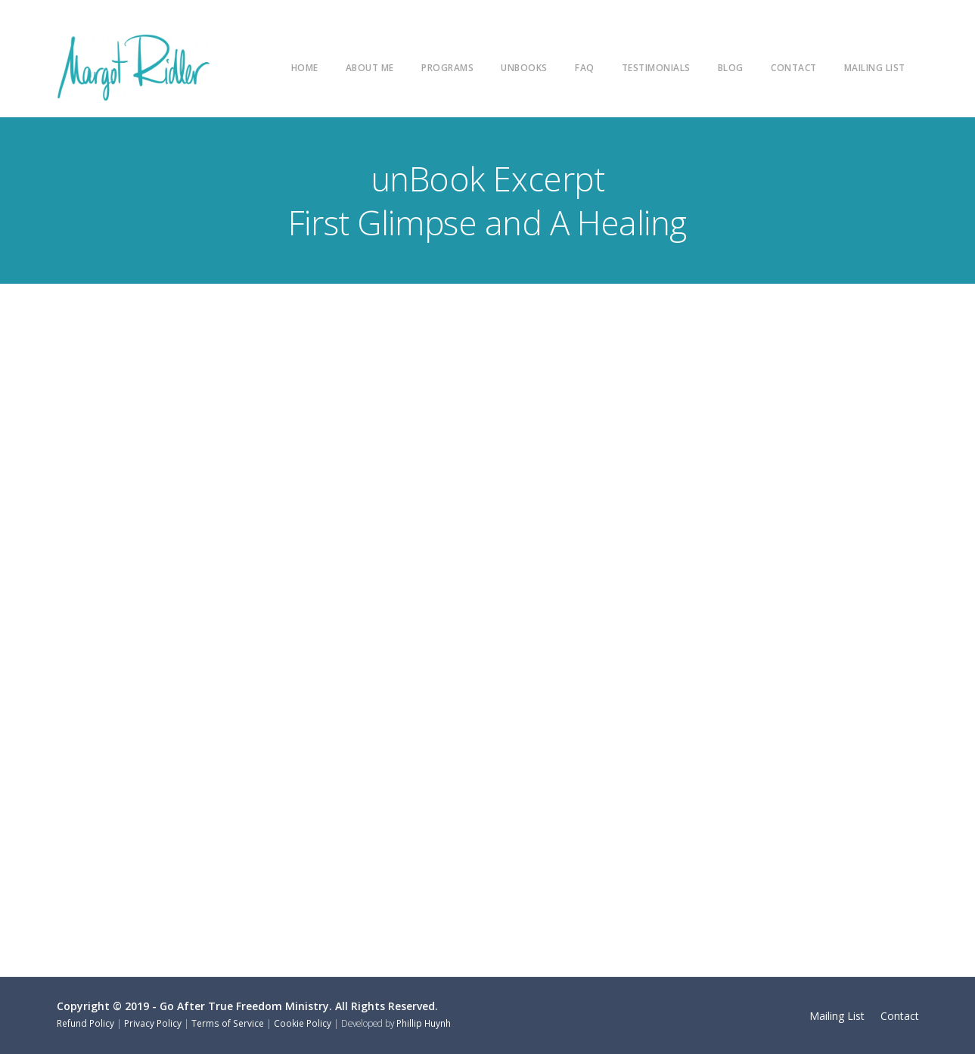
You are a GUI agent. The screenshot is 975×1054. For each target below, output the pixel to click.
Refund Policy (85, 1023)
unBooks (524, 67)
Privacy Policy (153, 1023)
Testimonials (656, 67)
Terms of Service (227, 1023)
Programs (447, 67)
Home (304, 67)
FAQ (585, 67)
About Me (370, 67)
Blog (731, 67)
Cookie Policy (302, 1023)
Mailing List (874, 67)
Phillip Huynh (423, 1023)
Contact (794, 67)
